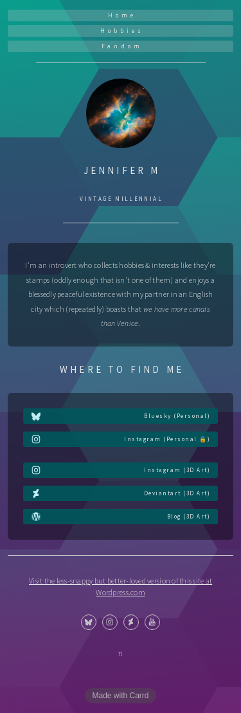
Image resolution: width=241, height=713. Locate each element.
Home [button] (122, 15)
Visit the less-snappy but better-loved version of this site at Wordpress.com (120, 586)
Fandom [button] (122, 46)
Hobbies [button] (122, 30)
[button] (120, 416)
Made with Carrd (120, 695)
